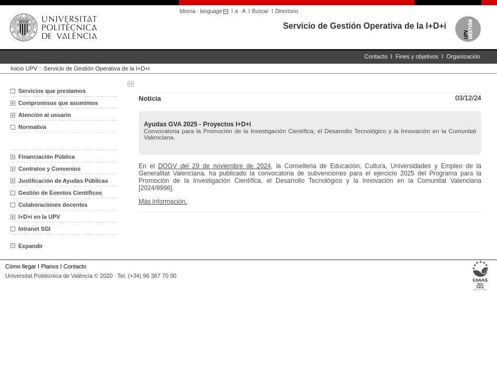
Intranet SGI (34, 229)
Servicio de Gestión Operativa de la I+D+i (364, 25)
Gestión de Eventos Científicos (60, 193)
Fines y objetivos (417, 56)
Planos (49, 266)
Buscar (260, 11)
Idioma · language (205, 11)
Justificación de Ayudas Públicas (63, 181)
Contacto (376, 56)
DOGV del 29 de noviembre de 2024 (214, 166)
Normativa (32, 127)
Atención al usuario (44, 115)
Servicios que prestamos (52, 91)
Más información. (163, 201)
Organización (463, 56)
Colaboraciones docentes (52, 205)
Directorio (286, 11)
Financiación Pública (46, 157)
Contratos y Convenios (49, 169)
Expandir (26, 246)
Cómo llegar (20, 266)
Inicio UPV (23, 68)
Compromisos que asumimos (58, 103)
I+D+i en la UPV (39, 217)
